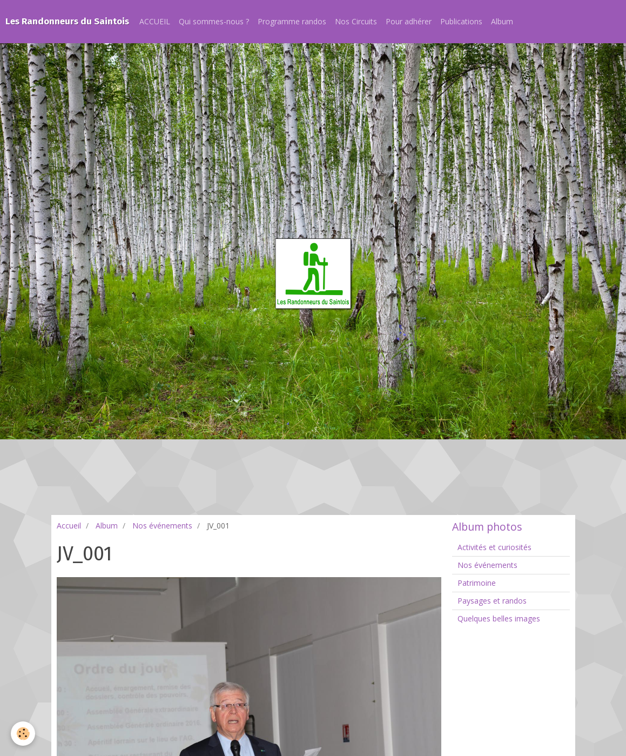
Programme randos (292, 21)
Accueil (69, 525)
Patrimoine (476, 583)
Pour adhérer (409, 21)
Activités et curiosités (494, 547)
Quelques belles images (498, 618)
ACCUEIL (154, 21)
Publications (461, 21)
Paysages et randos (492, 601)
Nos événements (162, 525)
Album (502, 21)
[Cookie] (23, 733)
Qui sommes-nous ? (214, 21)
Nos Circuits (356, 21)
